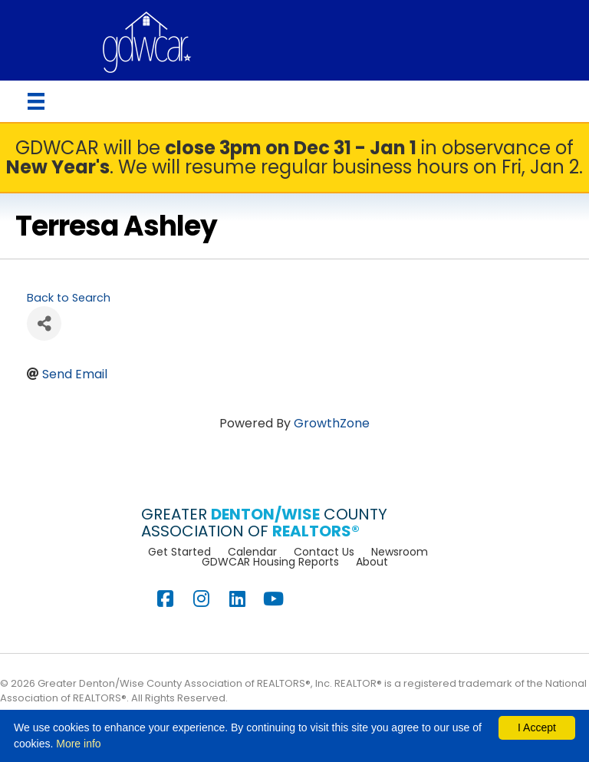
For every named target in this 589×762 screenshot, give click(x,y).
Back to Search (68, 297)
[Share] (44, 323)
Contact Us (324, 551)
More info (78, 743)
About (372, 561)
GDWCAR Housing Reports (270, 561)
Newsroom (399, 551)
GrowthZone (332, 423)
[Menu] (36, 101)
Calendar (252, 551)
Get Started (179, 551)
